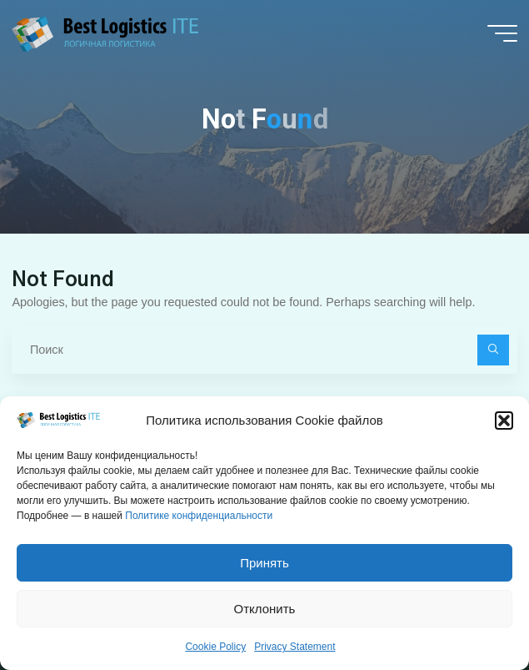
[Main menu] (502, 33)
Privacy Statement (294, 651)
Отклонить (265, 613)
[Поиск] (492, 350)
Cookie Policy (215, 651)
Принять (264, 567)
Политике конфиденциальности (198, 520)
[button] (504, 424)
